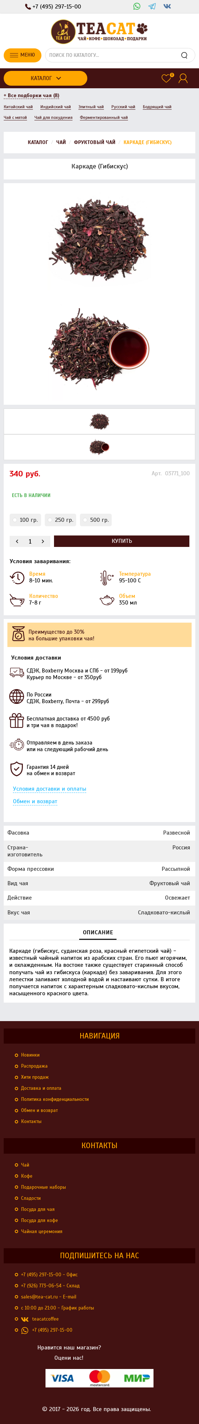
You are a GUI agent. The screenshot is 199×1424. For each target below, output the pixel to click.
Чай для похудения (53, 117)
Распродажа (34, 1066)
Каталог (41, 78)
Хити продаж (35, 1077)
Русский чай (123, 106)
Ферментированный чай (104, 117)
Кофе (27, 1176)
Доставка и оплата (41, 1088)
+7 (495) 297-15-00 (46, 1330)
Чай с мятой (15, 117)
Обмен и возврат (35, 801)
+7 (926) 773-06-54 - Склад (50, 1286)
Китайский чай (18, 106)
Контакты (31, 1122)
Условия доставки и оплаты (49, 789)
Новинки (30, 1055)
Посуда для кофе (39, 1220)
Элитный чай (91, 106)
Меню (22, 55)
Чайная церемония (42, 1232)
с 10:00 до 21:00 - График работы (57, 1308)
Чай (25, 1165)
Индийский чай (55, 106)
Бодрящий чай (157, 106)
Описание (98, 932)
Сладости (31, 1198)
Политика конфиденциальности (55, 1099)
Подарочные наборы (43, 1187)
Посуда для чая (38, 1209)
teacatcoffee (40, 1319)
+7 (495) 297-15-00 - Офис (49, 1275)
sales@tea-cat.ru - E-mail (48, 1297)
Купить (122, 541)
